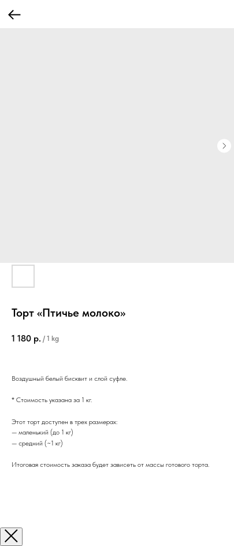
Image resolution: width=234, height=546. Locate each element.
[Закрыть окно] (11, 537)
